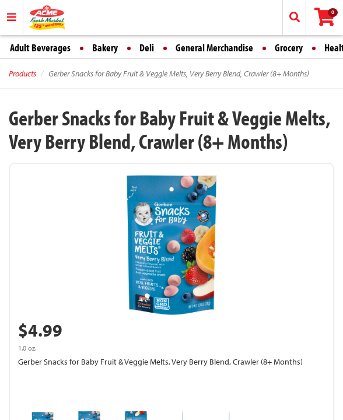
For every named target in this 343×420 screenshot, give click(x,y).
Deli (146, 47)
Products (22, 73)
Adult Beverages (40, 47)
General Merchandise (214, 47)
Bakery (105, 47)
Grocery (289, 47)
